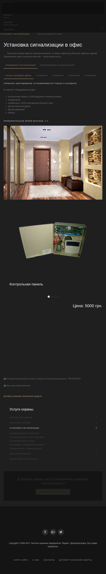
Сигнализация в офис (22, 441)
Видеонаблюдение (20, 454)
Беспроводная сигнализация (57, 65)
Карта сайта (21, 560)
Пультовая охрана (20, 423)
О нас (36, 560)
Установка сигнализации (15, 34)
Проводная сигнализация (20, 65)
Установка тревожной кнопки (27, 445)
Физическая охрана (21, 417)
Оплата (53, 16)
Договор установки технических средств (23, 396)
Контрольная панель (26, 284)
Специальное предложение (26, 448)
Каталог (53, 23)
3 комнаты (74, 75)
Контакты (9, 30)
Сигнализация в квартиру (25, 433)
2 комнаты (58, 75)
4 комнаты (90, 75)
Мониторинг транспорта (24, 459)
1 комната (42, 75)
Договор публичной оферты (75, 560)
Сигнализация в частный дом (27, 437)
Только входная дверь (18, 75)
